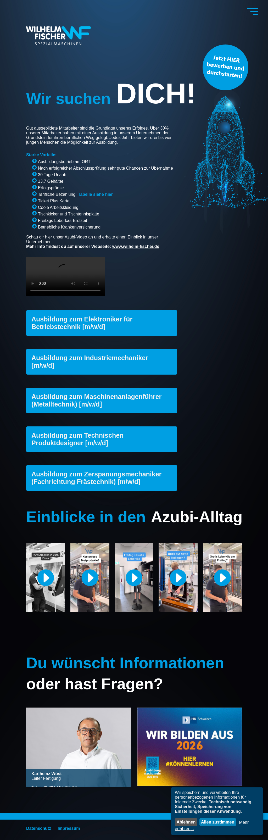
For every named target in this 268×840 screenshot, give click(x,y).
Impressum (69, 828)
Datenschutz (38, 828)
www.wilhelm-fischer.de (135, 246)
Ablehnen (186, 822)
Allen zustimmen (217, 822)
